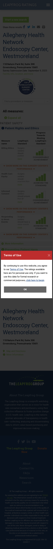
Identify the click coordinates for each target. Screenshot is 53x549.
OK (25, 289)
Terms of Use (16, 269)
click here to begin (35, 280)
